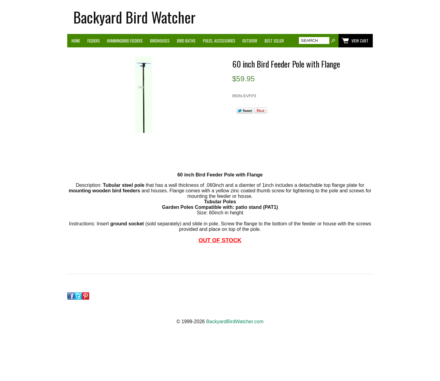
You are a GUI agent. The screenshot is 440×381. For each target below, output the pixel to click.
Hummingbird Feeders (125, 41)
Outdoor (249, 41)
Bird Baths (186, 41)
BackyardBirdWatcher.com (235, 321)
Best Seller (274, 41)
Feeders (93, 41)
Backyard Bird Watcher (134, 17)
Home (76, 41)
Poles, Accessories (219, 41)
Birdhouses (160, 41)
